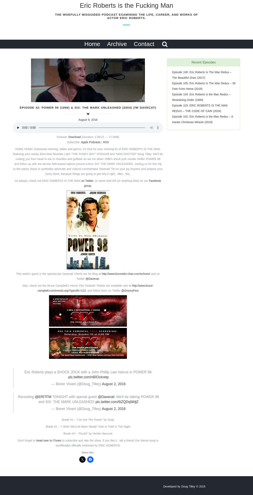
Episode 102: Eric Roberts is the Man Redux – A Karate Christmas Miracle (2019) (202, 119)
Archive (117, 44)
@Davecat (92, 278)
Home (92, 44)
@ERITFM (43, 397)
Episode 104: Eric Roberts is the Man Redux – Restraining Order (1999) (201, 97)
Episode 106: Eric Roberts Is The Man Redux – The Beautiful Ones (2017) (201, 75)
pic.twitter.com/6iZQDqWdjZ (116, 402)
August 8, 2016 (87, 119)
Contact (144, 44)
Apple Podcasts (90, 142)
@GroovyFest (130, 290)
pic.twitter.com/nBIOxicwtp (88, 377)
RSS (106, 142)
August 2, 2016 (114, 384)
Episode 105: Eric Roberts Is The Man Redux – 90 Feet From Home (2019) (204, 86)
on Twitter (87, 180)
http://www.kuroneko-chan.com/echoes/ (126, 273)
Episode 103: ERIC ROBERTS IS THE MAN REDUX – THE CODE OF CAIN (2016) (200, 108)
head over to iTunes (49, 440)
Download (74, 137)
